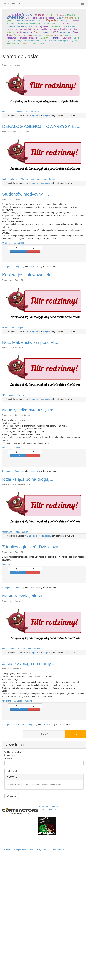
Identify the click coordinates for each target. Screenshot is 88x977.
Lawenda (67, 38)
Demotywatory (63, 32)
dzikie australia (68, 26)
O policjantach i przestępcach (40, 18)
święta (19, 32)
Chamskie (15, 14)
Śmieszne (55, 26)
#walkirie (58, 35)
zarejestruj (47, 115)
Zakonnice (46, 38)
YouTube (18, 35)
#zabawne (11, 38)
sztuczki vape (13, 43)
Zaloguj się (33, 115)
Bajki (5, 327)
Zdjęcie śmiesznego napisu (29, 20)
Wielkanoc (27, 32)
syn (35, 43)
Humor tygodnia (12, 752)
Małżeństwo (8, 395)
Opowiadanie (9, 649)
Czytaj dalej (7, 266)
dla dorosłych (33, 111)
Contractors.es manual (48, 807)
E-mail (8, 758)
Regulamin (42, 849)
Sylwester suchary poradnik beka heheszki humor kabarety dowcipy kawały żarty (42, 29)
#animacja (68, 35)
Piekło (7, 849)
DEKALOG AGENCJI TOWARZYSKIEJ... (41, 126)
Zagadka (39, 14)
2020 (54, 32)
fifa (43, 23)
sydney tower (42, 26)
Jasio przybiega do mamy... (28, 663)
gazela (43, 43)
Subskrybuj (12, 771)
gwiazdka (11, 32)
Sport (76, 38)
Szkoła (60, 15)
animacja (28, 35)
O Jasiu (6, 111)
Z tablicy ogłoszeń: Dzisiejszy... (31, 546)
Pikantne (24, 179)
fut (48, 23)
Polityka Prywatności (23, 849)
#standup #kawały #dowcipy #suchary (23, 23)
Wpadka (52, 20)
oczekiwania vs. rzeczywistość (20, 26)
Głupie (27, 14)
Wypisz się (11, 796)
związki (56, 38)
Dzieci (76, 21)
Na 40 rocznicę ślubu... (24, 596)
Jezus (36, 32)
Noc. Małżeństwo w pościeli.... (30, 342)
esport (53, 23)
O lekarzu (70, 14)
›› (75, 734)
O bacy (60, 18)
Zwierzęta (15, 17)
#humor (66, 23)
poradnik (37, 35)
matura (46, 32)
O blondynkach (10, 179)
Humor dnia (11, 755)
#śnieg (64, 21)
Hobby (24, 43)
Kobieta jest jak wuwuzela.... (29, 274)
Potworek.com (12, 3)
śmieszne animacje (28, 38)
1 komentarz (19, 724)
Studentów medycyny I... (25, 194)
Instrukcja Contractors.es (49, 809)
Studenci (69, 18)
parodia (49, 35)
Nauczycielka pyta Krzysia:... (29, 410)
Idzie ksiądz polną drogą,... (27, 479)
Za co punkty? (57, 849)
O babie (50, 15)
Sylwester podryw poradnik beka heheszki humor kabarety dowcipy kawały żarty (42, 41)
